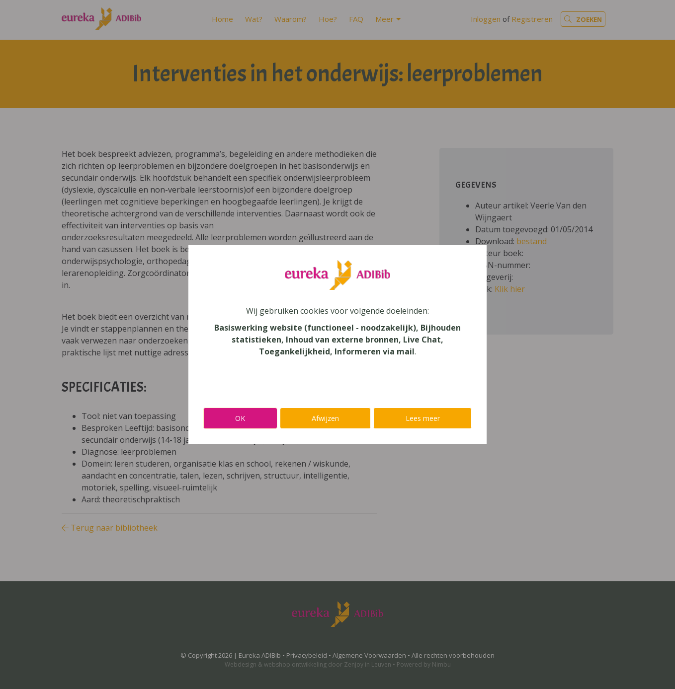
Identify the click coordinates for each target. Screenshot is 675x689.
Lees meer (423, 418)
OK (240, 418)
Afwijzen (325, 418)
